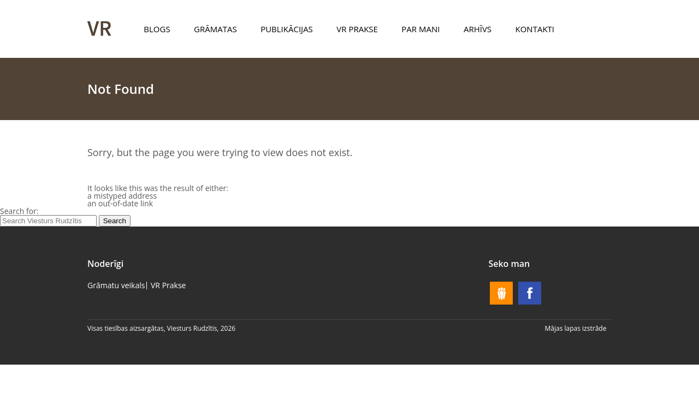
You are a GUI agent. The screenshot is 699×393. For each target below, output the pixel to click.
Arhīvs (477, 28)
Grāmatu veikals (116, 285)
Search (114, 221)
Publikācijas (286, 28)
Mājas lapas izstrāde (576, 328)
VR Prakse (357, 28)
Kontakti (535, 28)
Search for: (19, 211)
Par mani (420, 28)
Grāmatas (215, 28)
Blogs (157, 28)
